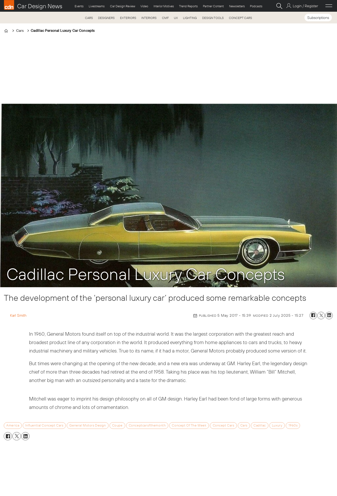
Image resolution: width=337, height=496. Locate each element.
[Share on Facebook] (313, 315)
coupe (117, 425)
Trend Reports (188, 6)
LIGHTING (190, 18)
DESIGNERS (106, 18)
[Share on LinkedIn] (329, 315)
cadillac (259, 425)
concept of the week (189, 425)
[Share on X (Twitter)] (321, 315)
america (12, 425)
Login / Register (305, 6)
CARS (89, 18)
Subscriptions (318, 17)
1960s (293, 425)
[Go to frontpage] (33, 5)
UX (176, 18)
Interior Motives (164, 6)
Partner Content (213, 6)
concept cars (223, 425)
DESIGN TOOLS (213, 18)
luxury (277, 425)
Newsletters (237, 6)
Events (79, 6)
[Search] (279, 6)
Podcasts (256, 6)
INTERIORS (149, 18)
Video (144, 6)
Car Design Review (122, 6)
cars (243, 425)
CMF (165, 18)
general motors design (87, 425)
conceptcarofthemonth (147, 425)
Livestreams (97, 6)
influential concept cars (44, 425)
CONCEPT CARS (240, 18)
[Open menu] (329, 6)
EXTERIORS (128, 18)
